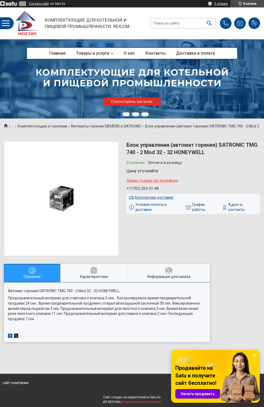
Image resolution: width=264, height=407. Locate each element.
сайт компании (16, 383)
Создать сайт (39, 4)
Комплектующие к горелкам (42, 126)
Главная (57, 53)
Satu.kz (155, 397)
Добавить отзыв (254, 23)
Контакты (155, 53)
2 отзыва (221, 4)
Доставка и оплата (195, 53)
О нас (129, 53)
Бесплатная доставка (154, 197)
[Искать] (209, 23)
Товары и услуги (92, 53)
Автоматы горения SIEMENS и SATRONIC (106, 126)
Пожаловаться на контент (141, 402)
